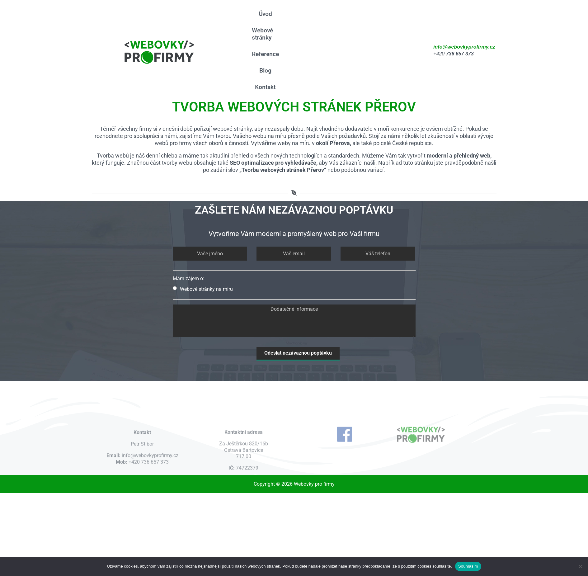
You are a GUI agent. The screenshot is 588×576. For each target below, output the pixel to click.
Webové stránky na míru (203, 289)
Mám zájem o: (188, 278)
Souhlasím (468, 566)
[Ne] (580, 566)
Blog (264, 70)
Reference (263, 54)
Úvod (263, 13)
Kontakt (264, 87)
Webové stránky (260, 34)
